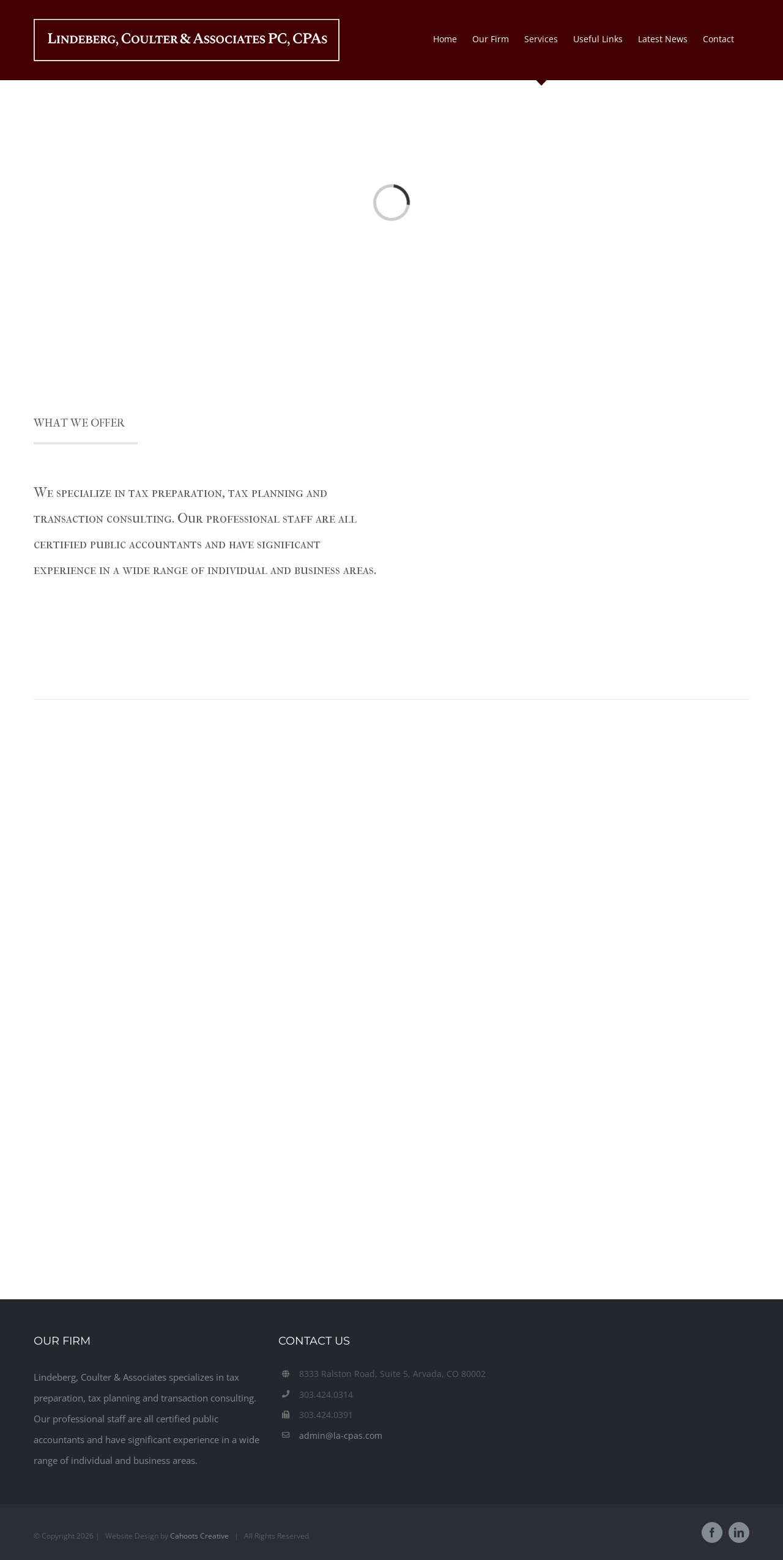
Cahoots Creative (199, 1536)
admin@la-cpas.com (340, 1435)
